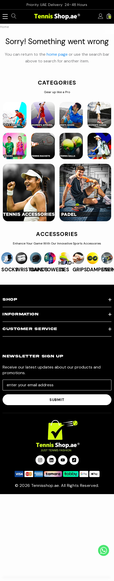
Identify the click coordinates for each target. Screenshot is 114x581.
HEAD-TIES (66, 266)
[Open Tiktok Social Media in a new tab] (74, 460)
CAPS (36, 269)
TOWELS (54, 269)
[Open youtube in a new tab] (62, 460)
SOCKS (9, 269)
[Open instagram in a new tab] (40, 460)
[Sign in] (100, 16)
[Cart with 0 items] (108, 16)
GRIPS (80, 269)
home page (57, 54)
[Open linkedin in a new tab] (51, 460)
